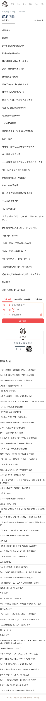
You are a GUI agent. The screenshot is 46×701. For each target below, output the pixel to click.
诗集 (18, 4)
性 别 (7, 310)
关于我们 (9, 698)
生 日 (7, 315)
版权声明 (29, 698)
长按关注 (20, 349)
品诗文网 (5, 12)
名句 (24, 4)
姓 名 (7, 305)
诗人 (36, 4)
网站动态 (36, 698)
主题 (30, 4)
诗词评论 (23, 12)
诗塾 (42, 4)
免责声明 (16, 698)
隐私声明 (23, 698)
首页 (12, 4)
